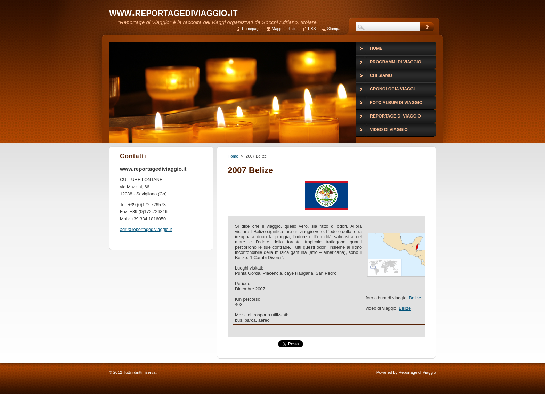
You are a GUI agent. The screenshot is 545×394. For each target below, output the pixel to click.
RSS (312, 28)
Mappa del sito (284, 28)
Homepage (251, 28)
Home (233, 156)
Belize (415, 297)
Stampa (333, 28)
